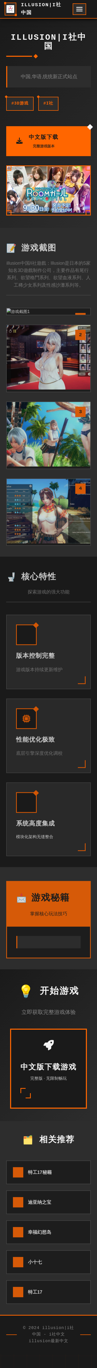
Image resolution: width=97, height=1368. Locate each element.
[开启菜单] (79, 9)
